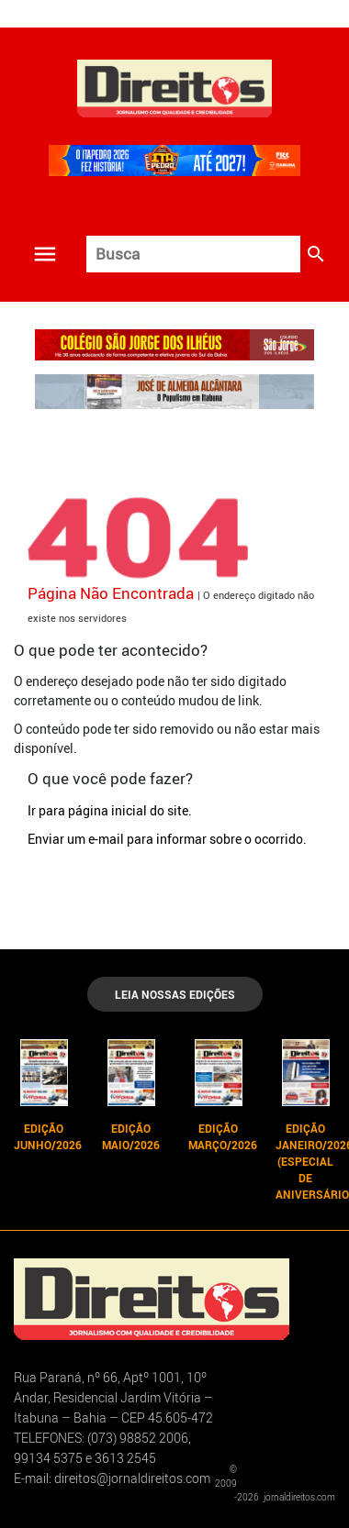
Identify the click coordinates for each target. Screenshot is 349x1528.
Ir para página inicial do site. (110, 810)
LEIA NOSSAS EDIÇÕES (175, 994)
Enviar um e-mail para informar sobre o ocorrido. (167, 838)
